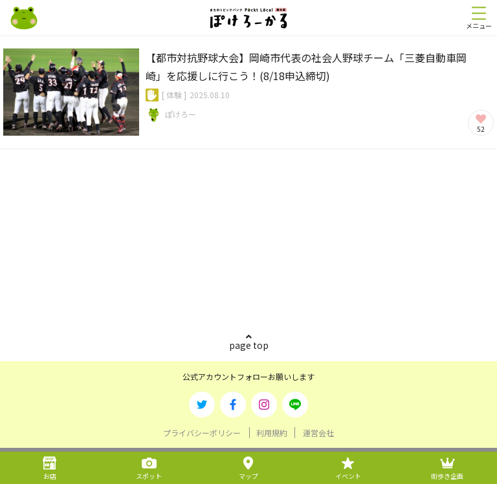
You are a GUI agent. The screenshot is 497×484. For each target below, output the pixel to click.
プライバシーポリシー (202, 432)
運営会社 (318, 432)
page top (249, 345)
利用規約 (271, 432)
